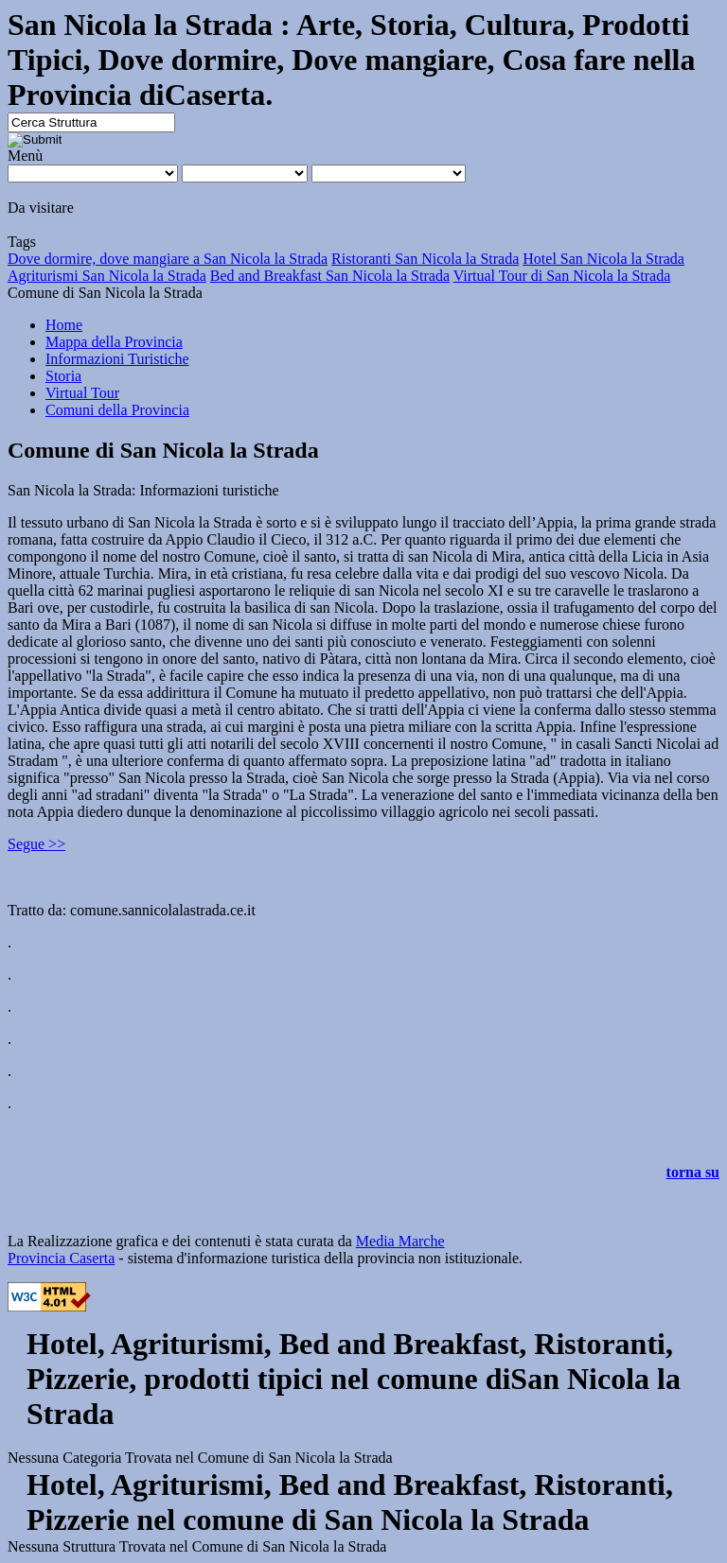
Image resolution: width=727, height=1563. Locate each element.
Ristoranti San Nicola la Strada (425, 259)
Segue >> (36, 844)
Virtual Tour (82, 393)
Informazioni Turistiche (117, 359)
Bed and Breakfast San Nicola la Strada (330, 276)
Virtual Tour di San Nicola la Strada (562, 276)
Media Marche (400, 1241)
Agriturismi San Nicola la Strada (107, 276)
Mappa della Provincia (114, 342)
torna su (692, 1172)
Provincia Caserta (61, 1258)
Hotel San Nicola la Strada (603, 259)
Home (63, 325)
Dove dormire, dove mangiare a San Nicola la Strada (168, 259)
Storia (63, 376)
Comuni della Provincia (117, 410)
